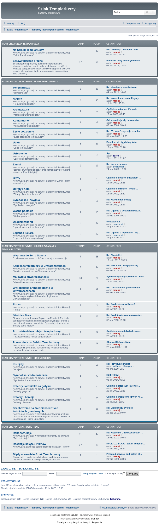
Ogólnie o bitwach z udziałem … (123, 177)
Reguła (17, 98)
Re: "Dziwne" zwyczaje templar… (124, 131)
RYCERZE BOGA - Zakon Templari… (126, 443)
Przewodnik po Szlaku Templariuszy (36, 342)
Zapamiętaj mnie (115, 473)
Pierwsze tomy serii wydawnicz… (124, 60)
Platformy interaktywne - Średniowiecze (26, 358)
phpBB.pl (95, 519)
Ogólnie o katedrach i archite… (123, 386)
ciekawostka (113, 221)
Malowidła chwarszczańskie (31, 276)
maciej (116, 52)
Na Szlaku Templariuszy (28, 49)
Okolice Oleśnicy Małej (118, 342)
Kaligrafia (115, 499)
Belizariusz (118, 166)
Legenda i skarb (23, 232)
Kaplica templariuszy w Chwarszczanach (39, 265)
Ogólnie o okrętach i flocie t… (122, 188)
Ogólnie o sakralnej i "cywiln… (123, 109)
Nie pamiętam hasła (93, 473)
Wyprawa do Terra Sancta (29, 255)
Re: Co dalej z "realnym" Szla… (123, 49)
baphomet (118, 224)
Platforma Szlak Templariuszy (20, 44)
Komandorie (21, 120)
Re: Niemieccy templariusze (121, 87)
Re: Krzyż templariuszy (118, 199)
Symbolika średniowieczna (30, 375)
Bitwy (16, 178)
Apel (108, 153)
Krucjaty (18, 364)
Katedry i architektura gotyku (32, 386)
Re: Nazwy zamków (116, 164)
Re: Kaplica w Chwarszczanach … (124, 432)
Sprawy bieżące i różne (28, 60)
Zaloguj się (8, 468)
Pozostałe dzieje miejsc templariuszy (37, 331)
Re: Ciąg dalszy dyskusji (119, 407)
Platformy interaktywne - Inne (20, 427)
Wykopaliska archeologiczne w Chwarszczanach (33, 289)
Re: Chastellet (114, 255)
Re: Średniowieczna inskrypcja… (124, 315)
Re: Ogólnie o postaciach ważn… (124, 210)
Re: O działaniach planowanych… (124, 287)
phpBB (74, 515)
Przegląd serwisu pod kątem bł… (124, 454)
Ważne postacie (23, 210)
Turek (116, 155)
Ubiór (16, 142)
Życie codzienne (23, 131)
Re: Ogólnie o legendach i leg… (123, 232)
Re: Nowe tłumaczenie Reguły (122, 98)
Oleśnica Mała (22, 315)
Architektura (21, 109)
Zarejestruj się (29, 468)
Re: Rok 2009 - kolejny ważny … (123, 265)
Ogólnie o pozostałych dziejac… (123, 331)
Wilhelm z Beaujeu (122, 366)
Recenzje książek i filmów (29, 443)
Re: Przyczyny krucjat (118, 364)
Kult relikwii (112, 375)
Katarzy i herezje (23, 397)
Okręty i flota (21, 188)
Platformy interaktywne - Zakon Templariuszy (30, 81)
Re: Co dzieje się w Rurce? (120, 304)
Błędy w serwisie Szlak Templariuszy (36, 454)
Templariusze (21, 87)
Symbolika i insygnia (26, 199)
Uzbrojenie (20, 153)
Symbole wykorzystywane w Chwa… (126, 276)
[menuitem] (21, 23)
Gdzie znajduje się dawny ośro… (124, 120)
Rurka (16, 304)
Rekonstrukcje (22, 432)
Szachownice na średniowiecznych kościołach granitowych (35, 409)
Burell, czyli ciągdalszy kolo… (122, 142)
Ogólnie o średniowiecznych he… (124, 397)
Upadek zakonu (23, 221)
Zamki (17, 164)
